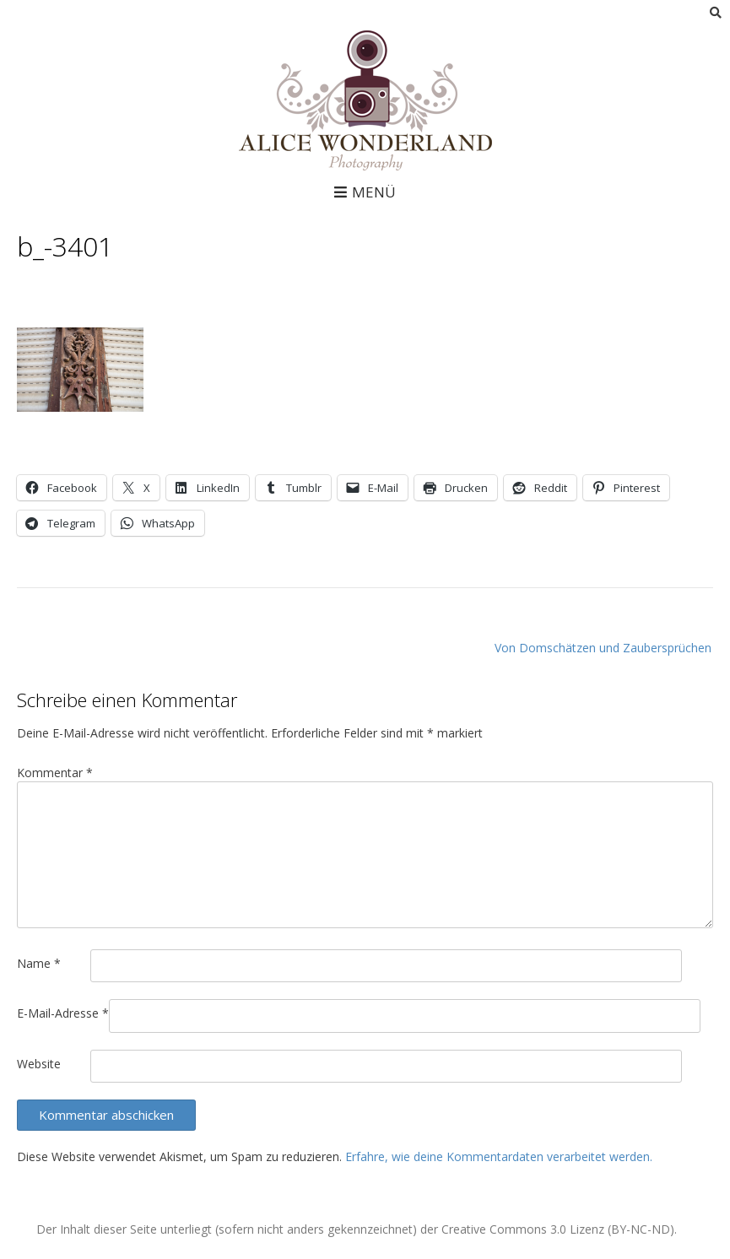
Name (39, 963)
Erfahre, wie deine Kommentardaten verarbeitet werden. (498, 1156)
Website (39, 1064)
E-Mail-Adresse (63, 1013)
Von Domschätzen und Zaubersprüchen (603, 648)
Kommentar (55, 773)
